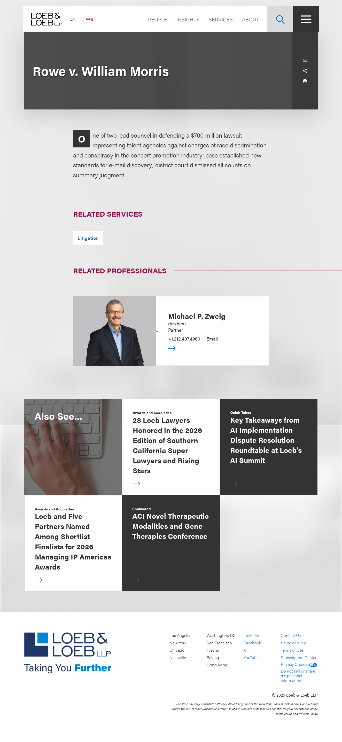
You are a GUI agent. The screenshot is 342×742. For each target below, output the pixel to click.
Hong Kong (217, 665)
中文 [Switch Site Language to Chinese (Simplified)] (91, 19)
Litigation (88, 238)
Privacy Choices (299, 664)
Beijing (213, 657)
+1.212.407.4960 (184, 338)
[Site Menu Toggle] (305, 19)
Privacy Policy (293, 643)
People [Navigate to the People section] (156, 19)
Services (219, 19)
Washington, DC (221, 635)
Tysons (213, 650)
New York (177, 643)
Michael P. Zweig (197, 316)
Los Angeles (180, 635)
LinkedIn (251, 635)
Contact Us (291, 635)
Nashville (177, 657)
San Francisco (219, 643)
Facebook (252, 643)
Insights (186, 19)
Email (212, 338)
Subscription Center (298, 657)
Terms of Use (292, 650)
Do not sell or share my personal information (298, 675)
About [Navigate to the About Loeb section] (249, 19)
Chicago (176, 650)
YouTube (251, 657)
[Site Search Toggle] (279, 19)
